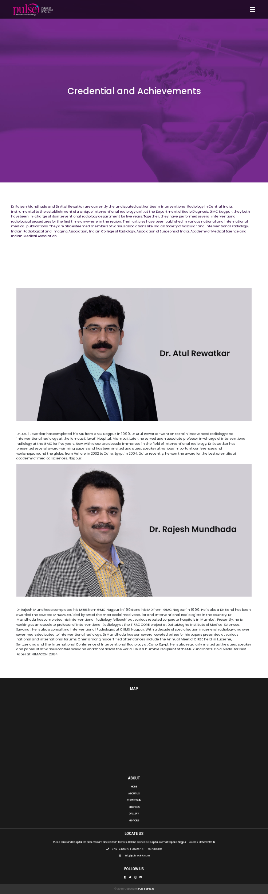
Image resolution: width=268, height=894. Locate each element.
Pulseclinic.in (146, 888)
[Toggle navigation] (252, 9)
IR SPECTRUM (134, 800)
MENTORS (134, 820)
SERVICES (134, 807)
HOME (134, 786)
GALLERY (134, 813)
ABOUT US (134, 793)
